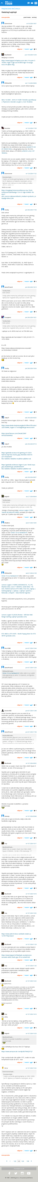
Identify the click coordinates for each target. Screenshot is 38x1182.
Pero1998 (7, 648)
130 (28, 1161)
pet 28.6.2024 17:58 (30, 210)
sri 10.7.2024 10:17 (31, 843)
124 (22, 1161)
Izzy (6, 843)
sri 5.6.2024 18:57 (31, 23)
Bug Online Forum (8, 3)
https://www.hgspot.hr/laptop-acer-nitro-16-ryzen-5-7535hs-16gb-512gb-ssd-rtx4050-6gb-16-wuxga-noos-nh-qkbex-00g (19, 62)
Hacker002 (8, 710)
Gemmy (7, 816)
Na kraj (34, 17)
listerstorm (8, 23)
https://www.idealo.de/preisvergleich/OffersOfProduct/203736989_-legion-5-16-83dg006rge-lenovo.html (19, 426)
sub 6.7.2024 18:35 (31, 523)
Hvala (27, 49)
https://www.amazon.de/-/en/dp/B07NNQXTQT (17, 1051)
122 (15, 1161)
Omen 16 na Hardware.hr (19, 533)
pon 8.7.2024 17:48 (31, 732)
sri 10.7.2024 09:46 (31, 816)
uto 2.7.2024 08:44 (31, 496)
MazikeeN (8, 763)
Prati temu (27, 17)
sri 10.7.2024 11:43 (31, 965)
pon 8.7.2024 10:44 (31, 648)
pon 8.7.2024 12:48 (31, 710)
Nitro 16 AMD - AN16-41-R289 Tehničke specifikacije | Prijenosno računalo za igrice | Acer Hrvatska (19, 101)
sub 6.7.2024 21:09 (31, 573)
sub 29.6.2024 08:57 (30, 477)
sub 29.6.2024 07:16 (30, 444)
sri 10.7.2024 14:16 (31, 1014)
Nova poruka (6, 17)
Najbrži (7, 496)
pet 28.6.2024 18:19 (30, 287)
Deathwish (8, 55)
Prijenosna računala (11, 9)
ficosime (7, 128)
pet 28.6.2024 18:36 (30, 368)
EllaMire (7, 523)
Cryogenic (8, 317)
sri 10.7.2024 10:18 (31, 894)
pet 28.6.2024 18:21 (30, 317)
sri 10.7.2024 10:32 (31, 913)
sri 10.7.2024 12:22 (31, 981)
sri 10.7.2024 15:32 (31, 1068)
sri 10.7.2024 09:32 (31, 763)
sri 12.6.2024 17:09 (31, 128)
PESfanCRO (8, 83)
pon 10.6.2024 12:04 (30, 55)
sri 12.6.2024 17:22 (31, 173)
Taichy (7, 210)
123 (19, 1161)
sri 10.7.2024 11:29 (31, 944)
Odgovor (19, 49)
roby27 (7, 417)
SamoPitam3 (9, 287)
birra (6, 1068)
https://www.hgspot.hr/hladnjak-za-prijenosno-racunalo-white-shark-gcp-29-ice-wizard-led (17, 956)
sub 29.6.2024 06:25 (30, 417)
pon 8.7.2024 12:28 (31, 667)
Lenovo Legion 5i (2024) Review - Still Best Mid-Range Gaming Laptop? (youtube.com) (17, 616)
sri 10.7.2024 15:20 (31, 1033)
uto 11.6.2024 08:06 (30, 83)
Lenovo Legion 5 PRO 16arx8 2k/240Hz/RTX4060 (17, 511)
